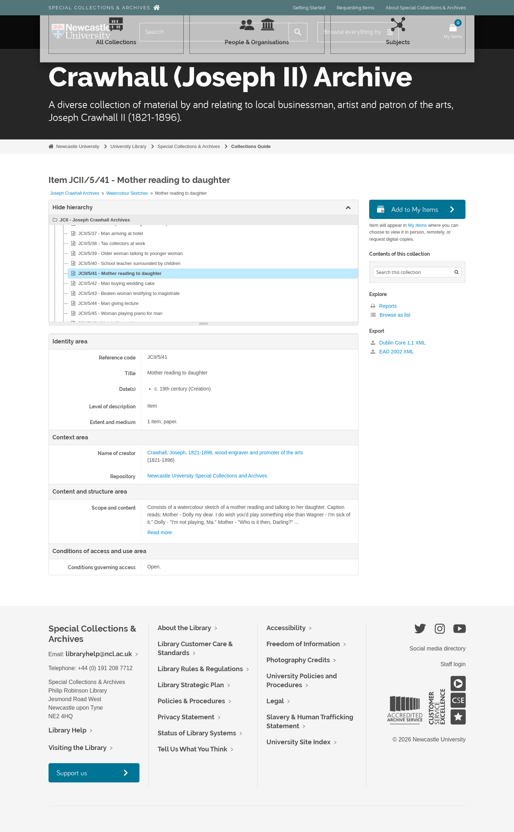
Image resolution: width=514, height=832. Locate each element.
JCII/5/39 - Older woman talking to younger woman (126, 253)
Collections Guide (251, 146)
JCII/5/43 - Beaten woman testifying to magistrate (124, 293)
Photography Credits (298, 660)
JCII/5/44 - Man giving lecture (104, 303)
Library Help (67, 730)
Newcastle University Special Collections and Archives (207, 476)
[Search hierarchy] (417, 272)
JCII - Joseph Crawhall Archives (90, 220)
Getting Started (309, 7)
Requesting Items (355, 7)
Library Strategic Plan (191, 685)
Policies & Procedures (191, 701)
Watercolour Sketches (127, 193)
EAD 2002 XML (392, 351)
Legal (275, 701)
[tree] (203, 268)
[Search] (214, 32)
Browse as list (390, 315)
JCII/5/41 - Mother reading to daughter (115, 273)
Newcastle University (78, 146)
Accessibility (286, 628)
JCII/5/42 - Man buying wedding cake (112, 283)
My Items (417, 225)
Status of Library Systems (197, 733)
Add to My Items (407, 209)
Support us (71, 772)
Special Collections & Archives (100, 7)
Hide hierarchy (72, 207)
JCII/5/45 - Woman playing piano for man (116, 313)
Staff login (453, 664)
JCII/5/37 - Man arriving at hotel (106, 233)
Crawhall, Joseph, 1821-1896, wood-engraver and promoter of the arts (225, 452)
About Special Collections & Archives (426, 7)
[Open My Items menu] (453, 32)
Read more (159, 532)
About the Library (184, 628)
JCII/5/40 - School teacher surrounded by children (124, 263)
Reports (384, 306)
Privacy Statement (186, 717)
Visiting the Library (78, 747)
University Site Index (298, 742)
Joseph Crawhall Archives (74, 193)
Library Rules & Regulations (200, 669)
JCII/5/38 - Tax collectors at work (107, 243)
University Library (128, 146)
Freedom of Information (303, 644)
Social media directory (437, 648)
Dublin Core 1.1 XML (398, 343)
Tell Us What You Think (192, 749)
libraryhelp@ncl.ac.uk (99, 654)
